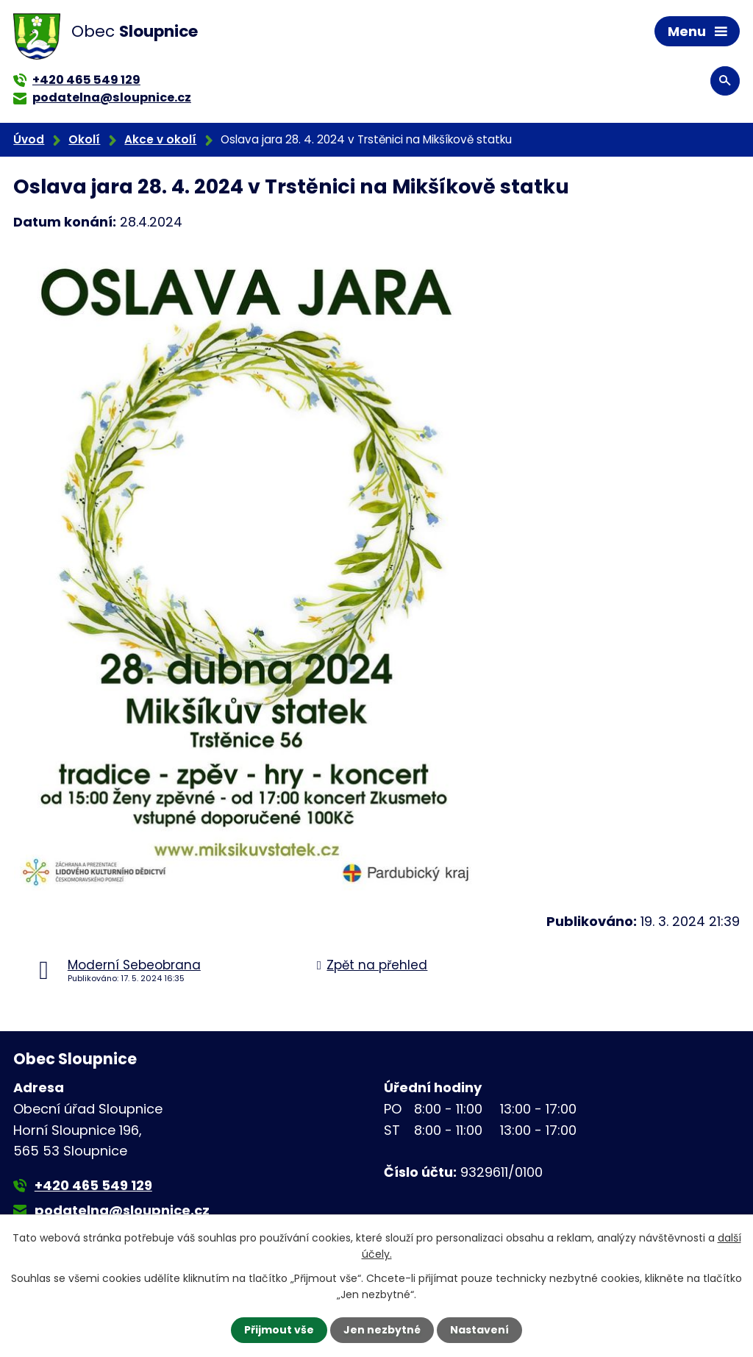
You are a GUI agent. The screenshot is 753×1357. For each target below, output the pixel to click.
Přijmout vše (279, 1329)
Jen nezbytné (382, 1329)
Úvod (28, 139)
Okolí (84, 139)
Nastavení (479, 1329)
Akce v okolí (160, 139)
